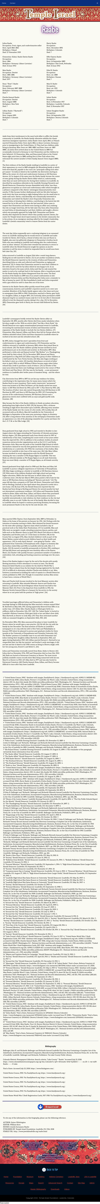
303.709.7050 (32, 1149)
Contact (12, 3)
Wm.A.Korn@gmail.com (67, 1149)
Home (4, 3)
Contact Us (50, 1160)
